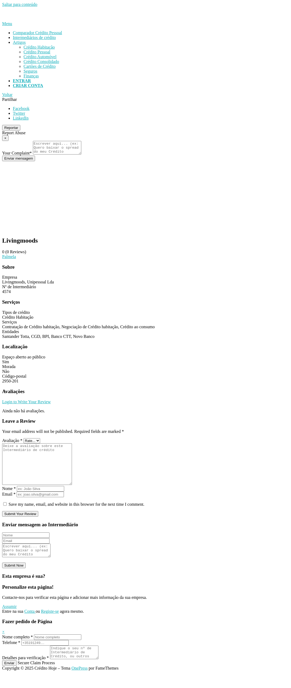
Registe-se (50, 624)
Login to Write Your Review (26, 404)
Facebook (21, 108)
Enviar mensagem (18, 161)
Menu (7, 23)
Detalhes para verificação (25, 673)
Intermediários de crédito (34, 37)
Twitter (19, 113)
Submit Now (14, 578)
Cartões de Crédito (40, 66)
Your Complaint (17, 155)
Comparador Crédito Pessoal (37, 32)
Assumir (9, 619)
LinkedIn (21, 118)
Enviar (9, 678)
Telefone (11, 655)
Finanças (31, 76)
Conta (30, 624)
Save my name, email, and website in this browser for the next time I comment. (76, 514)
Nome (9, 499)
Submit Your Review (20, 524)
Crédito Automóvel (40, 56)
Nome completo (17, 649)
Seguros (30, 71)
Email (9, 504)
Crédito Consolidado (41, 61)
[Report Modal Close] (5, 138)
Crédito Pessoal (37, 52)
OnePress (79, 683)
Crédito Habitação (39, 47)
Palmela (9, 259)
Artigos (19, 42)
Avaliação (12, 443)
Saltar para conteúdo (19, 4)
